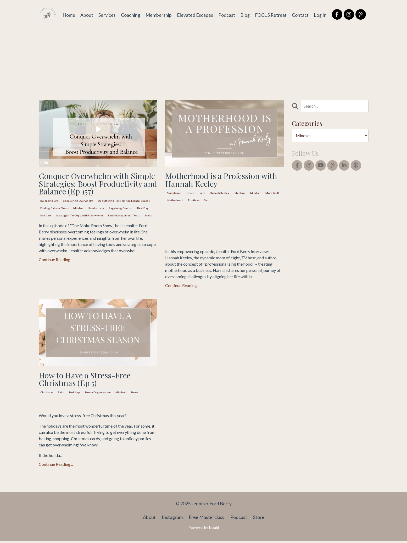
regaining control (120, 218)
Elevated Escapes (194, 15)
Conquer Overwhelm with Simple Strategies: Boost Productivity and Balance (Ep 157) (93, 188)
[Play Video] (43, 163)
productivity (96, 218)
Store (258, 519)
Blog (244, 15)
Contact (300, 15)
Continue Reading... (56, 269)
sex (206, 201)
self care (46, 225)
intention (240, 194)
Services (106, 15)
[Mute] (133, 163)
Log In (320, 15)
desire (190, 194)
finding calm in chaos (54, 218)
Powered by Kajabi (203, 530)
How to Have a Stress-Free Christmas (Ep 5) (88, 380)
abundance (174, 194)
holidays (74, 394)
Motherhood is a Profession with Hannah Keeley (216, 180)
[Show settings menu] (143, 163)
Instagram (172, 519)
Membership (158, 15)
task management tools (124, 225)
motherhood (175, 201)
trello (148, 225)
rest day (142, 218)
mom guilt (272, 194)
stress (134, 394)
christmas (46, 394)
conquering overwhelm (78, 210)
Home (68, 15)
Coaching (130, 15)
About (86, 15)
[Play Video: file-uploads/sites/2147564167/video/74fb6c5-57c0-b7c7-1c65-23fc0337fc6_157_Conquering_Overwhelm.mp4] (98, 129)
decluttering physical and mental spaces (124, 210)
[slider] (92, 163)
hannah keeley (219, 194)
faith (202, 194)
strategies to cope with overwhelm (79, 225)
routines (193, 201)
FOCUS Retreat (270, 15)
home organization (98, 394)
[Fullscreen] (153, 163)
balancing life (49, 210)
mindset (78, 218)
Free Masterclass (206, 519)
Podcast (226, 15)
